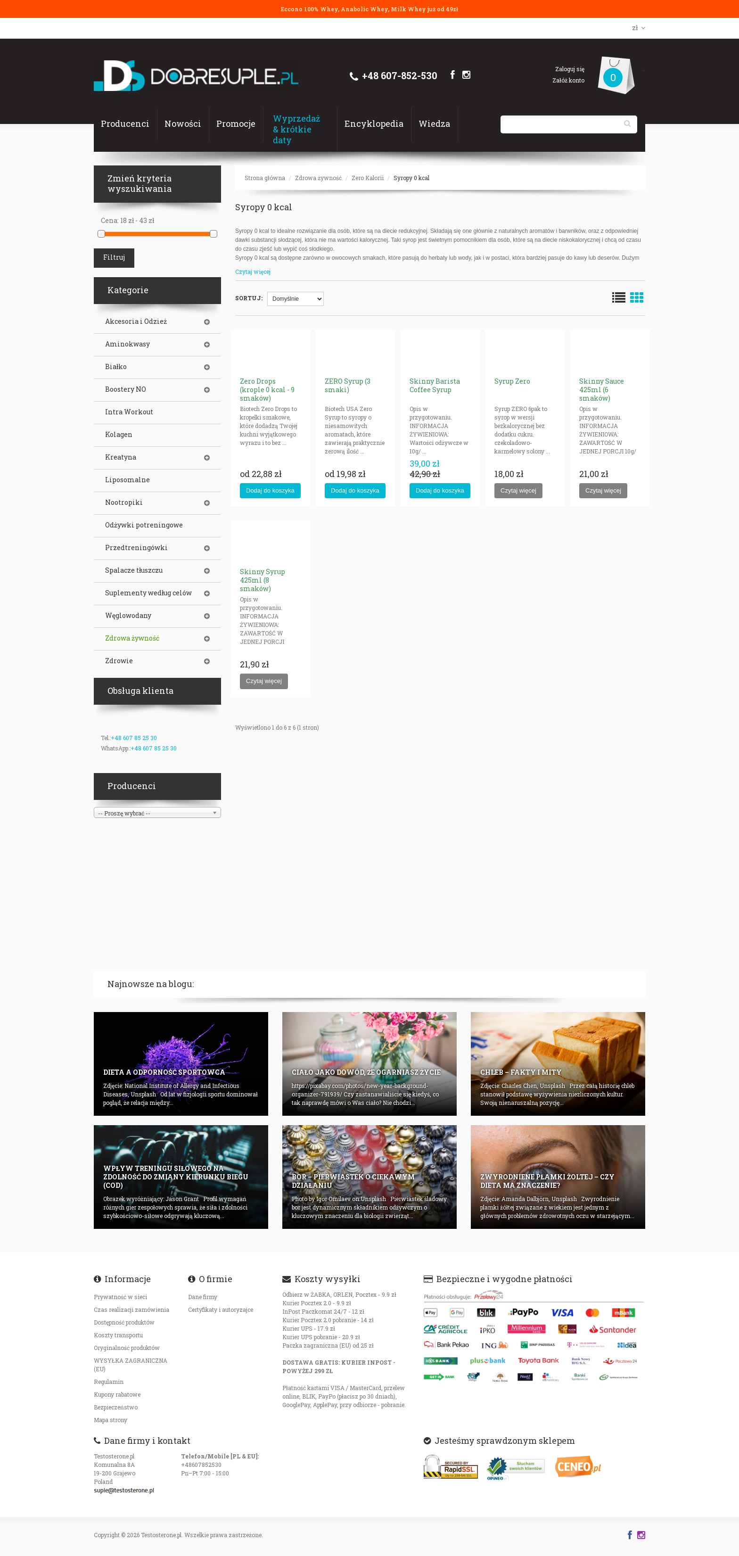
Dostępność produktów (124, 1322)
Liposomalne (127, 480)
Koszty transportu (118, 1335)
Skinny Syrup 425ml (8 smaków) (262, 580)
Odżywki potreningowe (144, 525)
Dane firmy (202, 1297)
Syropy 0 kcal (411, 177)
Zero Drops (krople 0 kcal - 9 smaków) (267, 390)
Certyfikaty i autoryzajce (220, 1309)
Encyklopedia (374, 123)
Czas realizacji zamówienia (131, 1309)
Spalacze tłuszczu (134, 570)
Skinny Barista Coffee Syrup (435, 385)
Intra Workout (129, 412)
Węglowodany (128, 615)
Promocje (235, 123)
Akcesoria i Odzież (136, 321)
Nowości (182, 123)
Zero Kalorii (368, 177)
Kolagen (118, 434)
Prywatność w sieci (120, 1297)
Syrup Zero (512, 381)
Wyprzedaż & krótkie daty (296, 129)
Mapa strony (110, 1420)
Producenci (125, 123)
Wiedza (434, 123)
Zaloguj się (569, 69)
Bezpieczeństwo (116, 1407)
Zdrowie (119, 661)
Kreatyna (120, 457)
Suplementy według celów (148, 593)
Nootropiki (124, 502)
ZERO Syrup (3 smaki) (347, 385)
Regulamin (108, 1381)
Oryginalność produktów (127, 1347)
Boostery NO (125, 389)
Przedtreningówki (136, 548)
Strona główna (265, 177)
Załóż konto (568, 80)
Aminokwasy (127, 344)
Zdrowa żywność (318, 177)
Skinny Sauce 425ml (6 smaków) (601, 390)
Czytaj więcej (253, 271)
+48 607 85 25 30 (134, 737)
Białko (116, 366)
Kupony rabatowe (117, 1394)
